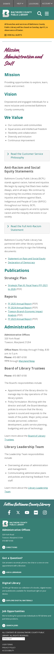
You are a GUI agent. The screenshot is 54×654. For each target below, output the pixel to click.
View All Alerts (14, 35)
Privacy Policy (8, 647)
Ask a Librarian (11, 572)
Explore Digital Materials (17, 600)
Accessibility (8, 650)
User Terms (7, 644)
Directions (9, 547)
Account (48, 3)
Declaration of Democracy (21, 262)
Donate (6, 3)
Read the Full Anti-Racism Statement (23, 228)
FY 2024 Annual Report (20, 307)
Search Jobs (10, 625)
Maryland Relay (27, 361)
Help (22, 3)
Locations (34, 3)
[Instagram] (45, 512)
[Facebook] (9, 512)
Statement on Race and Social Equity (27, 258)
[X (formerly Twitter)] (18, 512)
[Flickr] (36, 512)
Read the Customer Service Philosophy (24, 155)
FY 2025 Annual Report (20, 303)
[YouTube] (27, 512)
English (7, 639)
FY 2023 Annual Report (20, 319)
